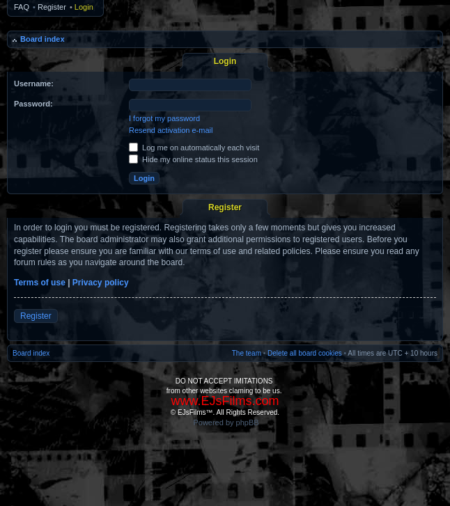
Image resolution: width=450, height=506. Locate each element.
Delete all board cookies (304, 353)
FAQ (21, 7)
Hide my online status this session (193, 159)
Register (52, 7)
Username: (34, 83)
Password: (33, 104)
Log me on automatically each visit (194, 147)
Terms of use (39, 282)
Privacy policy (100, 282)
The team (246, 353)
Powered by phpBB (225, 422)
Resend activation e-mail (170, 130)
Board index (42, 39)
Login (84, 7)
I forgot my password (164, 118)
